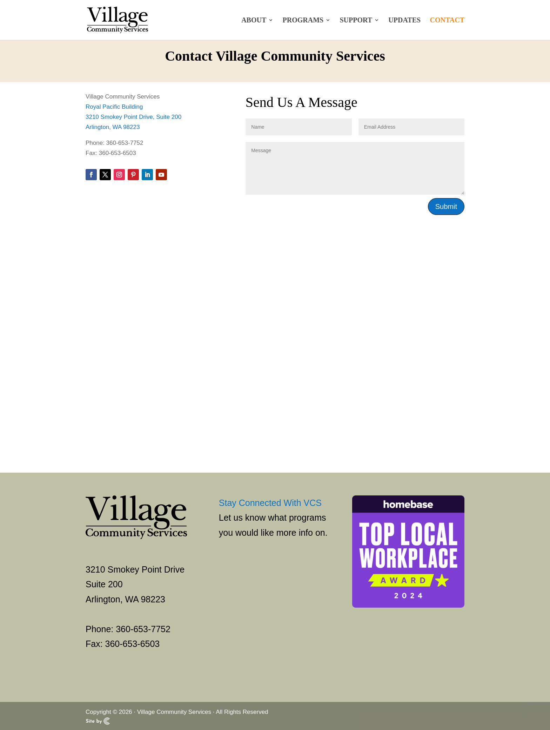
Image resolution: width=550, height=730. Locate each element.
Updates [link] (404, 21)
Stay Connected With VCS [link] (270, 503)
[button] (91, 174)
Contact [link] (447, 21)
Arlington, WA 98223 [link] (113, 127)
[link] (124, 19)
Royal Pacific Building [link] (114, 106)
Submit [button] (446, 206)
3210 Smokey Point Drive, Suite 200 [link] (133, 117)
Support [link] (356, 21)
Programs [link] (303, 21)
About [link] (253, 21)
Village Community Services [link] (174, 712)
